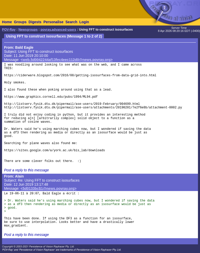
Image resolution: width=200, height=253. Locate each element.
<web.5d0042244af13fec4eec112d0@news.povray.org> (67, 60)
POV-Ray (9, 29)
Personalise (53, 22)
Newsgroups (28, 29)
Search (71, 22)
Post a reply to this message (26, 170)
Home (7, 22)
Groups (20, 22)
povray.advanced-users (58, 29)
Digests (35, 22)
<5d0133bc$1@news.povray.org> (49, 188)
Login (84, 22)
